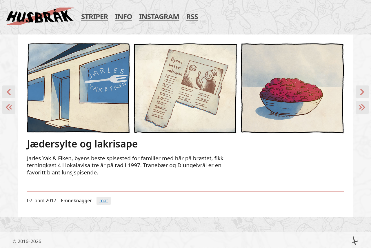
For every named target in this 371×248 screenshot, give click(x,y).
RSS (192, 16)
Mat (103, 200)
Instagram (159, 16)
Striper (94, 16)
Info (123, 16)
